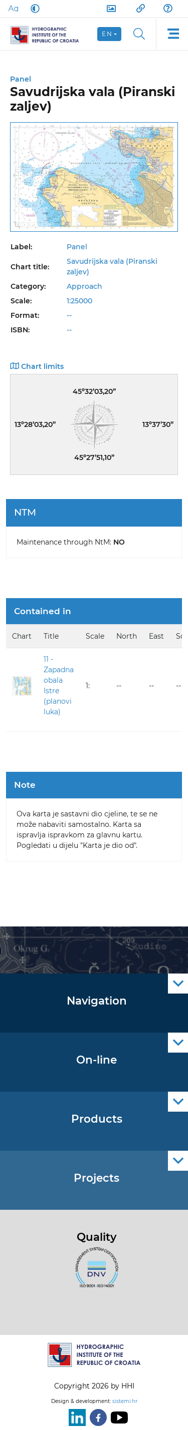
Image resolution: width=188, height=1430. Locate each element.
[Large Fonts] (13, 8)
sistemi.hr (124, 1401)
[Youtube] (117, 1417)
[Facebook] (96, 1417)
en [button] (107, 34)
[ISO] (94, 1273)
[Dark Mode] (33, 8)
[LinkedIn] (75, 1417)
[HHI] (49, 34)
